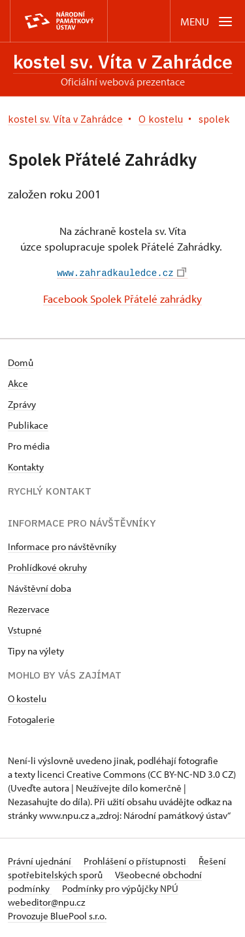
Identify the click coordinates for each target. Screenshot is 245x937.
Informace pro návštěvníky (62, 545)
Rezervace (29, 608)
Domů (20, 361)
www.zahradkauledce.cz (121, 272)
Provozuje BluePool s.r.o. (57, 914)
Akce (18, 382)
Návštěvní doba (39, 587)
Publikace (28, 424)
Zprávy (22, 403)
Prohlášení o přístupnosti (136, 859)
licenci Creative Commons (91, 773)
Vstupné (25, 628)
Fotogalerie (31, 718)
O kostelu (27, 697)
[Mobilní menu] (207, 21)
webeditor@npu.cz (46, 901)
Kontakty (26, 465)
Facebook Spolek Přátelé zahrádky (122, 298)
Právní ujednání (40, 859)
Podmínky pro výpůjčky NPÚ (120, 887)
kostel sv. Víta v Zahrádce (123, 62)
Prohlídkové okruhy (47, 566)
